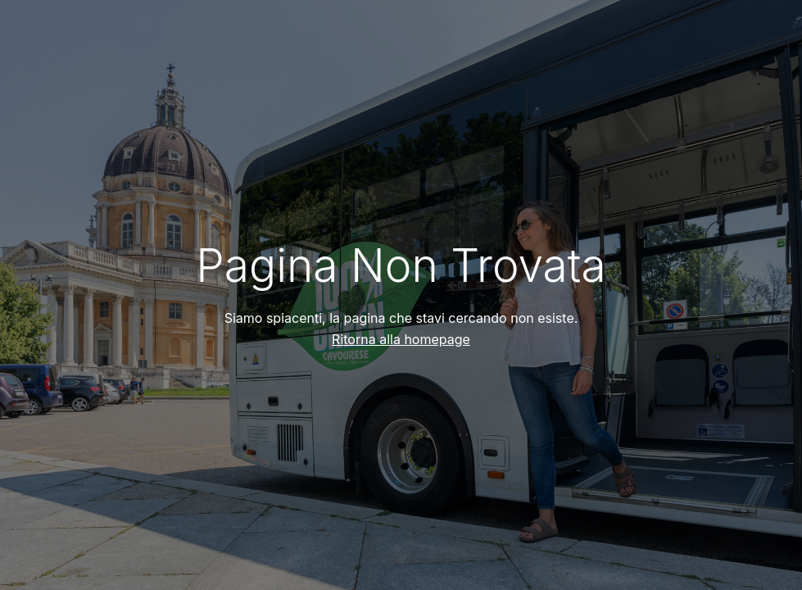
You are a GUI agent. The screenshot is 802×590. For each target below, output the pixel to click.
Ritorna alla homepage (401, 339)
